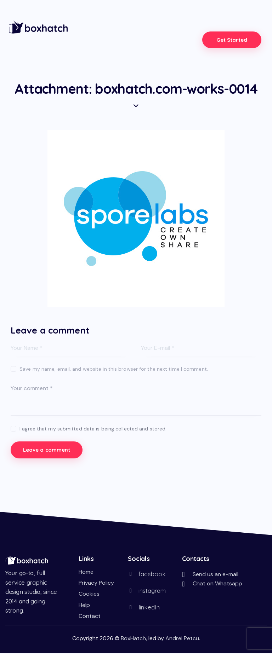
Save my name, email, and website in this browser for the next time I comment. (113, 369)
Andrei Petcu (182, 639)
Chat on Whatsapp (217, 584)
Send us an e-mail (215, 575)
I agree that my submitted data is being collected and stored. (92, 429)
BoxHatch (133, 639)
